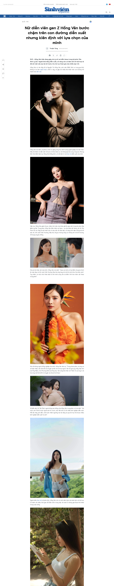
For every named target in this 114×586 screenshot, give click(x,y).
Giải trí (47, 16)
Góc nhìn (35, 16)
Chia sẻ (3, 65)
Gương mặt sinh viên (58, 16)
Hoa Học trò (73, 4)
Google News (90, 21)
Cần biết (102, 16)
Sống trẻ (20, 16)
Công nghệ (69, 16)
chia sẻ (50, 55)
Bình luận (3, 73)
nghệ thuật (43, 69)
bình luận (64, 55)
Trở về (3, 78)
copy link (57, 55)
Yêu (42, 16)
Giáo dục (28, 16)
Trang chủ (4, 16)
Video (76, 16)
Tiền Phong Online (48, 4)
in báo (61, 55)
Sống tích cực (84, 16)
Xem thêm (109, 16)
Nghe (3, 60)
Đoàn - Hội (12, 16)
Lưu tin (3, 69)
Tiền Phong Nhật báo (62, 4)
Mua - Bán (94, 16)
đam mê (69, 154)
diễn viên (38, 71)
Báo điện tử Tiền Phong (57, 10)
